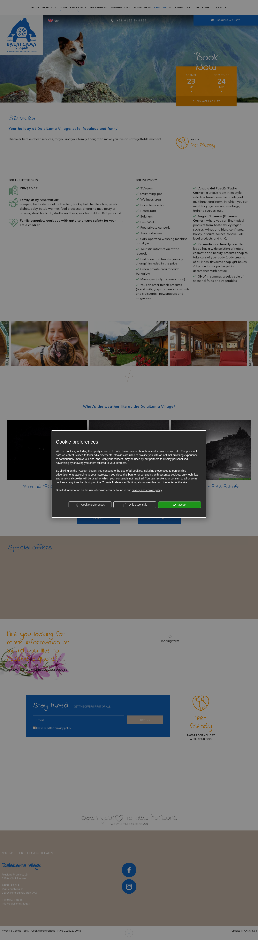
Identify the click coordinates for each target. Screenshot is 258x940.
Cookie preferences (90, 505)
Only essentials (135, 505)
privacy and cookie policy (147, 490)
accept (179, 505)
